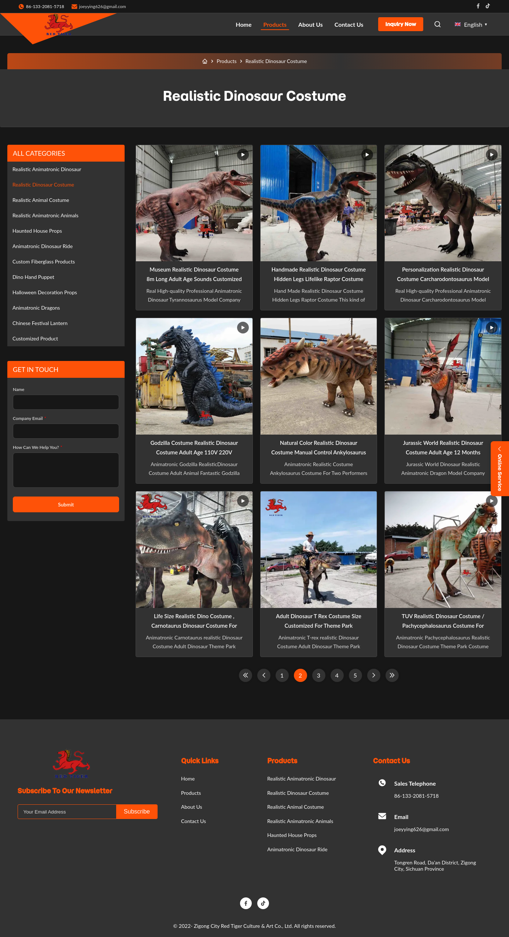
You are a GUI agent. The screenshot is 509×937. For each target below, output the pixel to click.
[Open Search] (437, 24)
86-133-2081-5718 (416, 796)
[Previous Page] (263, 675)
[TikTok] (263, 903)
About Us (310, 24)
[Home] (205, 61)
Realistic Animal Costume (40, 200)
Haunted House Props (37, 231)
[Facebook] (246, 903)
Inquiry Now (401, 24)
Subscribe (137, 811)
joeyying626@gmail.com (102, 6)
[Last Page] (392, 675)
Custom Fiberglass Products (43, 261)
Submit (66, 504)
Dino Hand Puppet (33, 277)
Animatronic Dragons (36, 308)
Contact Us (349, 24)
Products (275, 24)
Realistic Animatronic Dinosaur (46, 169)
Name (18, 389)
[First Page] (245, 675)
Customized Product (35, 338)
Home (243, 24)
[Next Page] (373, 675)
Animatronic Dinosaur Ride (42, 246)
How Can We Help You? (37, 447)
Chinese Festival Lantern (39, 323)
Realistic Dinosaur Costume (43, 184)
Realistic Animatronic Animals (45, 215)
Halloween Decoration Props (44, 292)
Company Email (29, 418)
